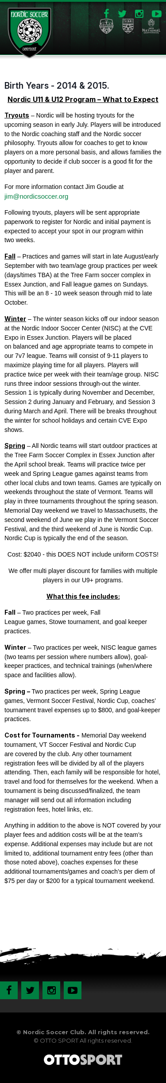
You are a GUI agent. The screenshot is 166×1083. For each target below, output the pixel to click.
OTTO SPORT (59, 1040)
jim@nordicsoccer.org (36, 196)
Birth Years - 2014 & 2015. (56, 85)
